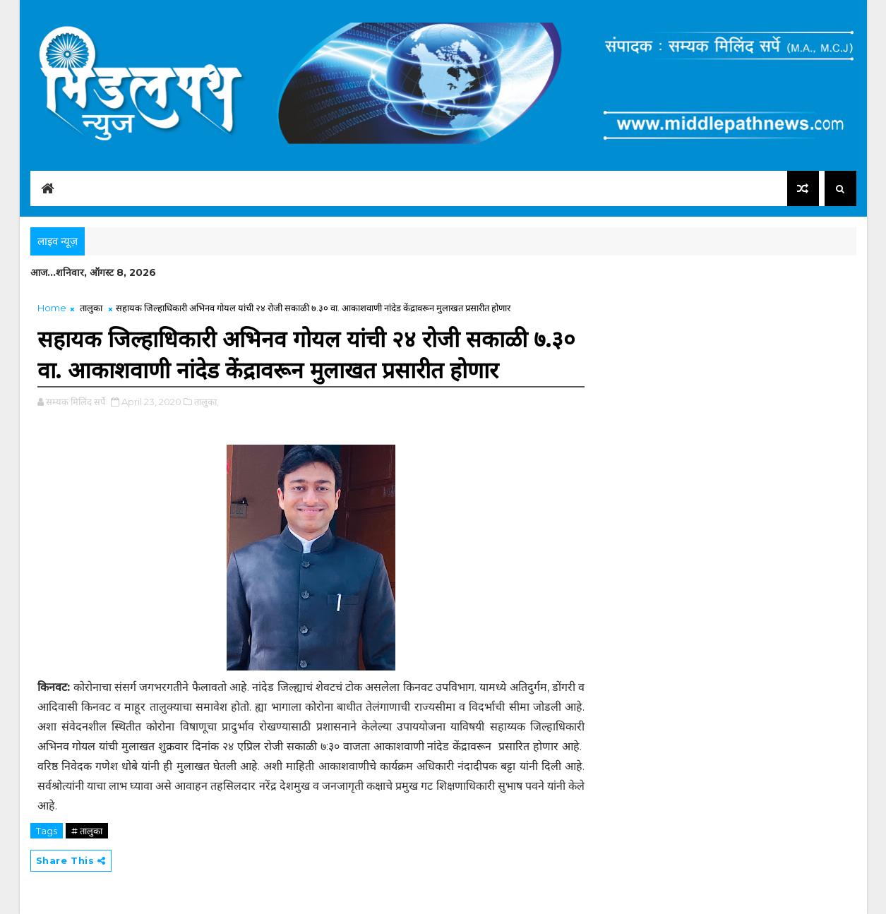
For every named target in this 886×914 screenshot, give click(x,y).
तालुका (91, 307)
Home (51, 307)
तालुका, (206, 401)
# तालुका (86, 830)
